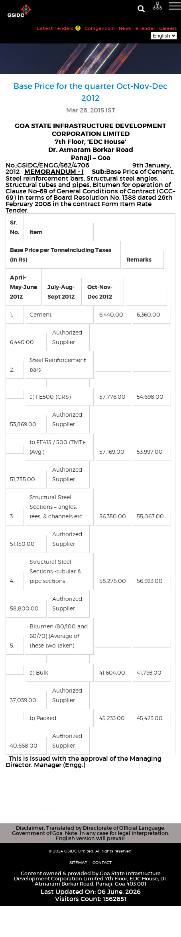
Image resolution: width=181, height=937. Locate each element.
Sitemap (78, 893)
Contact (102, 893)
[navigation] (165, 10)
